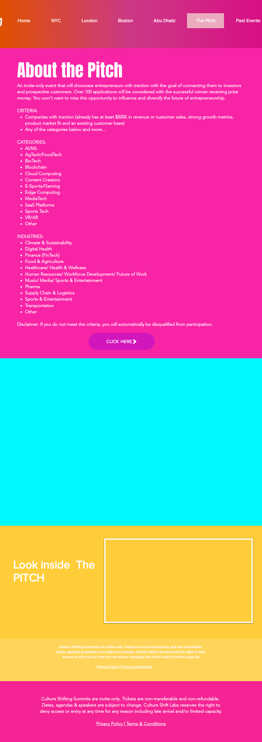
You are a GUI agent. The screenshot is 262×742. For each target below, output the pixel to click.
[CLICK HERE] (121, 341)
